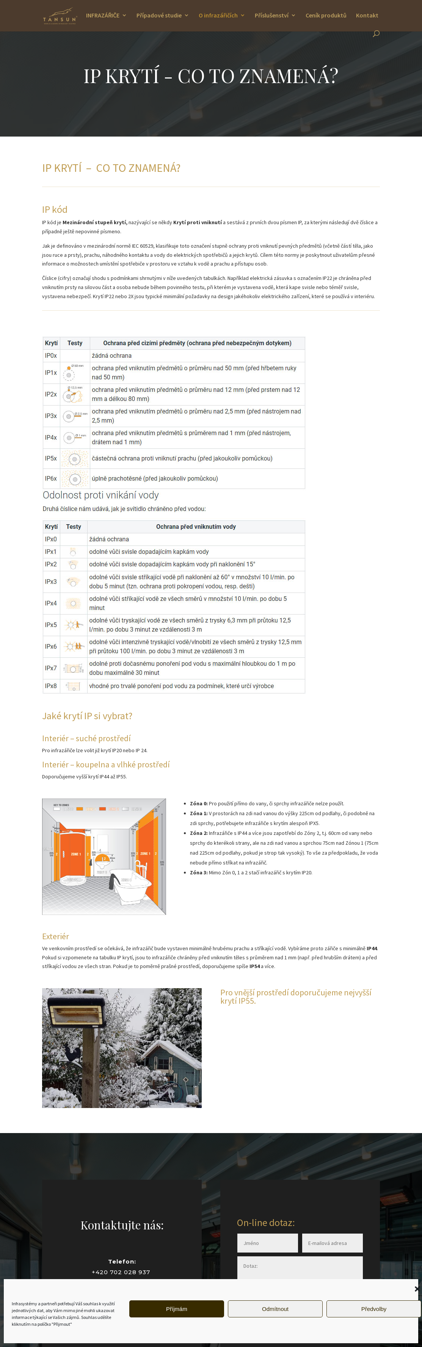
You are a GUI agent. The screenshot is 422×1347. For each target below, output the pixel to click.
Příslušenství (272, 16)
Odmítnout (275, 1309)
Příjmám (176, 1309)
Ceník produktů (326, 16)
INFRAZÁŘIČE (102, 16)
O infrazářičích (218, 16)
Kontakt (367, 16)
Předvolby (374, 1309)
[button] (417, 1289)
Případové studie (159, 16)
